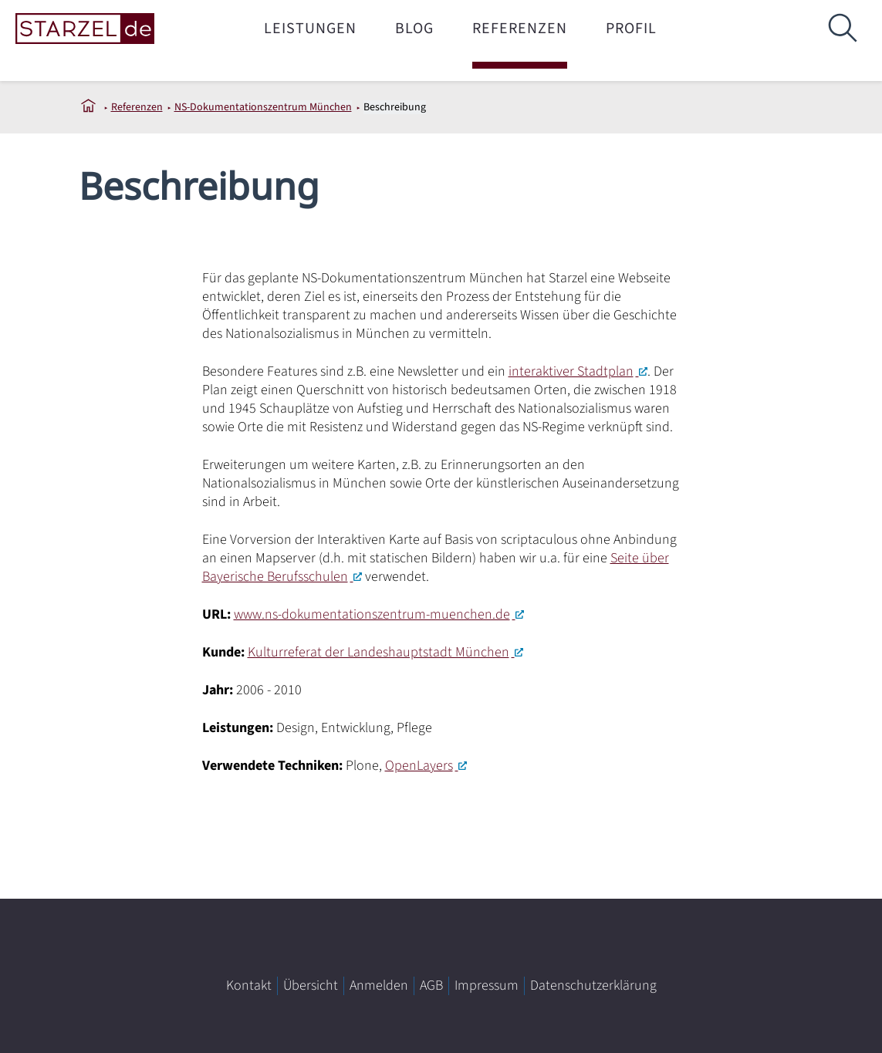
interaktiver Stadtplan (571, 371)
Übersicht (310, 985)
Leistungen (310, 28)
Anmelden (379, 985)
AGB (431, 985)
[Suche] (842, 28)
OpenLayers (419, 765)
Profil (631, 28)
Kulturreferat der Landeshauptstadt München (378, 652)
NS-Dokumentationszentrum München (263, 107)
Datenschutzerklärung (593, 985)
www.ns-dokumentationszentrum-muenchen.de (372, 614)
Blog (414, 28)
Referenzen (519, 28)
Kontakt (249, 985)
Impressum (487, 985)
